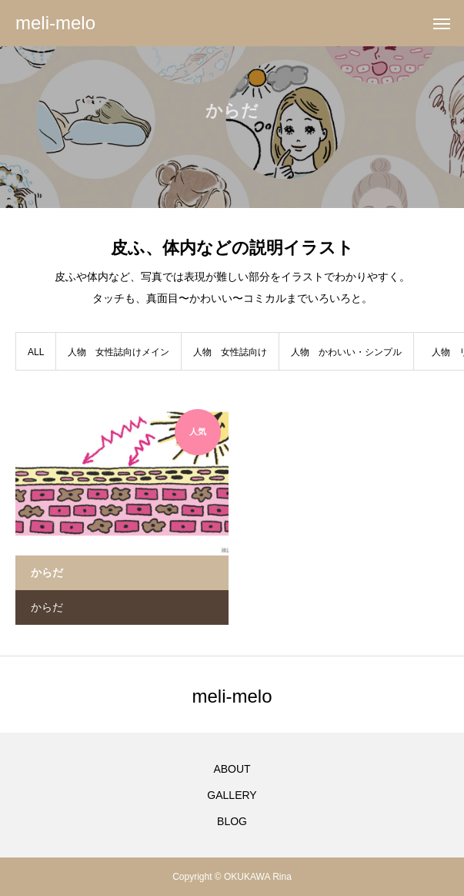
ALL (36, 352)
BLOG (232, 821)
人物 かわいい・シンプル (346, 352)
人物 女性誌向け (230, 352)
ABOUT (231, 768)
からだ (47, 607)
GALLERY (231, 795)
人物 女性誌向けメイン (118, 352)
